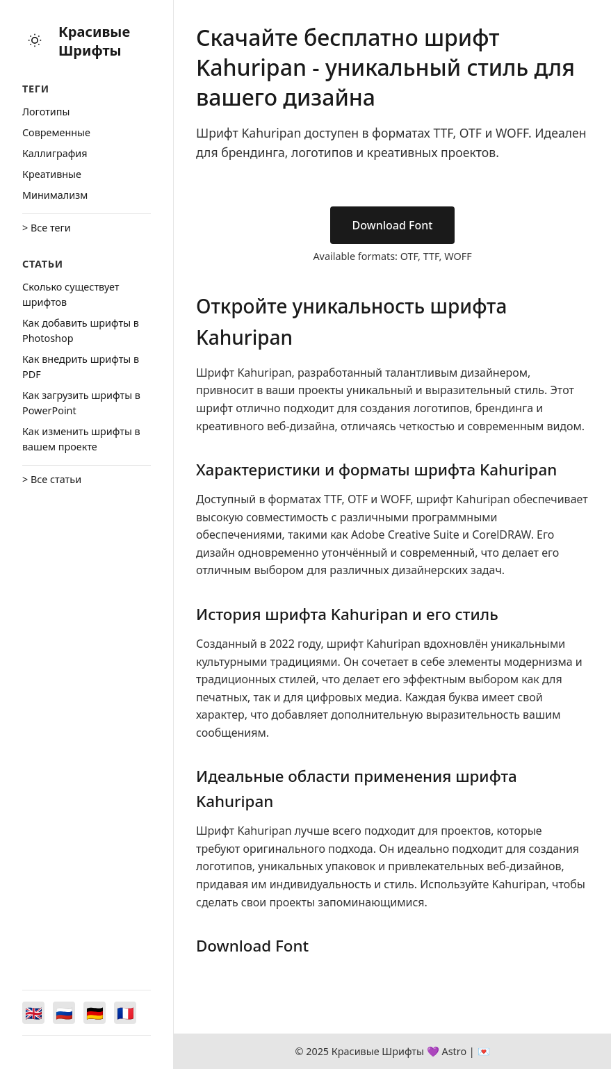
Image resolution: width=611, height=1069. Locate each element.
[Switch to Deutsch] (94, 1013)
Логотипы (46, 111)
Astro (453, 1051)
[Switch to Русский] (64, 1013)
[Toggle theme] (34, 41)
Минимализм (55, 195)
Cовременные (56, 132)
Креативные (51, 174)
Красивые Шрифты (94, 41)
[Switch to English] (33, 1013)
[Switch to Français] (125, 1013)
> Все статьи (51, 479)
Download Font (392, 225)
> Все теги (46, 227)
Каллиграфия (55, 153)
